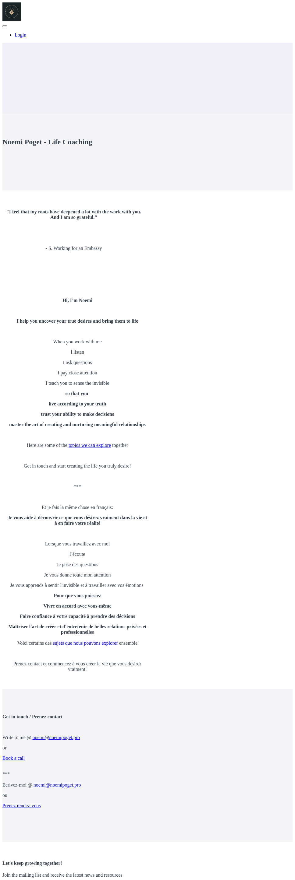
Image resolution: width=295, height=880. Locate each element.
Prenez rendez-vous (21, 805)
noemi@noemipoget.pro (56, 737)
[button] (4, 26)
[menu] (147, 35)
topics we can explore (90, 445)
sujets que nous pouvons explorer (85, 643)
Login (20, 34)
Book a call (13, 758)
